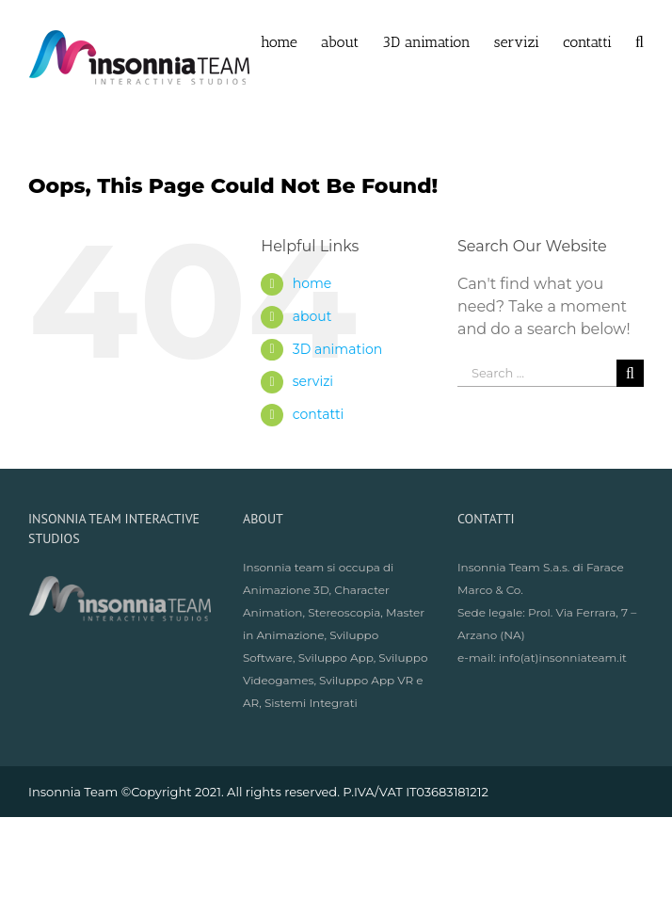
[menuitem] (291, 40)
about (312, 316)
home (312, 283)
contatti (318, 414)
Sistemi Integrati (311, 703)
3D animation (337, 349)
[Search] (639, 40)
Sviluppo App (336, 657)
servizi (313, 381)
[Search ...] (536, 373)
